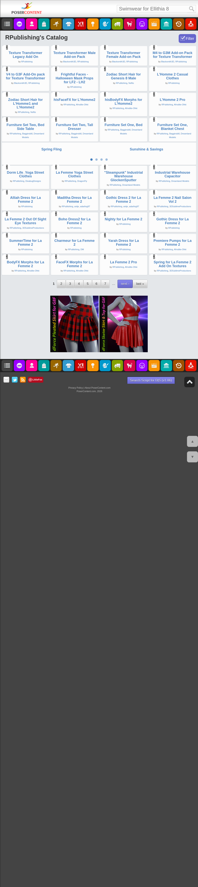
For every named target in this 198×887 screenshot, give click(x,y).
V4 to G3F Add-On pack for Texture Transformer (25, 186)
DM (82, 713)
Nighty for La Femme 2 (123, 628)
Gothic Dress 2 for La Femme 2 (123, 554)
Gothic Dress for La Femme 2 (172, 630)
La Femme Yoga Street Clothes (74, 473)
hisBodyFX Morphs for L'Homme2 (123, 266)
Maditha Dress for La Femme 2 (74, 554)
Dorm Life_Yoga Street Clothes (25, 473)
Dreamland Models (131, 484)
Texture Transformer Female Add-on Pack (124, 109)
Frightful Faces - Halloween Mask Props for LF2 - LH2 (74, 188)
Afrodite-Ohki (82, 269)
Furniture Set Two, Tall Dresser (74, 346)
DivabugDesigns (33, 480)
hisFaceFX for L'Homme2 (74, 264)
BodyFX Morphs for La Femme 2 (25, 782)
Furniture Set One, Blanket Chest (172, 346)
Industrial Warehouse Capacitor (172, 473)
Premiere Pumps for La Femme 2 (173, 706)
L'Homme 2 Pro (172, 264)
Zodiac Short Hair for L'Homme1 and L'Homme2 (25, 268)
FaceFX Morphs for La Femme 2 (74, 782)
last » (140, 802)
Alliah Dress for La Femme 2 (25, 554)
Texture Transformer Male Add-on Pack (74, 109)
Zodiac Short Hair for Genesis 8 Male (123, 186)
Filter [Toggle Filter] (190, 38)
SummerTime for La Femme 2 (25, 706)
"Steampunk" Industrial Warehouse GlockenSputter (123, 475)
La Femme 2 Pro (123, 780)
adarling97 (85, 560)
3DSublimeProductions (180, 560)
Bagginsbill (27, 353)
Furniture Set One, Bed (124, 344)
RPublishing (27, 116)
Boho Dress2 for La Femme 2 (74, 630)
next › (125, 802)
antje (76, 560)
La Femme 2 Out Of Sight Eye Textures (25, 630)
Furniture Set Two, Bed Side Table (25, 346)
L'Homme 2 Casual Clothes (172, 186)
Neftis (131, 192)
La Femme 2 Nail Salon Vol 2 (172, 554)
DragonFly (82, 480)
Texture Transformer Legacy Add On (25, 109)
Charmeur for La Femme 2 (74, 706)
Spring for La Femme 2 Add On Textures (172, 782)
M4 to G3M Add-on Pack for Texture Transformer (172, 109)
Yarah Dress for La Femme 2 (123, 706)
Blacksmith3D (69, 116)
